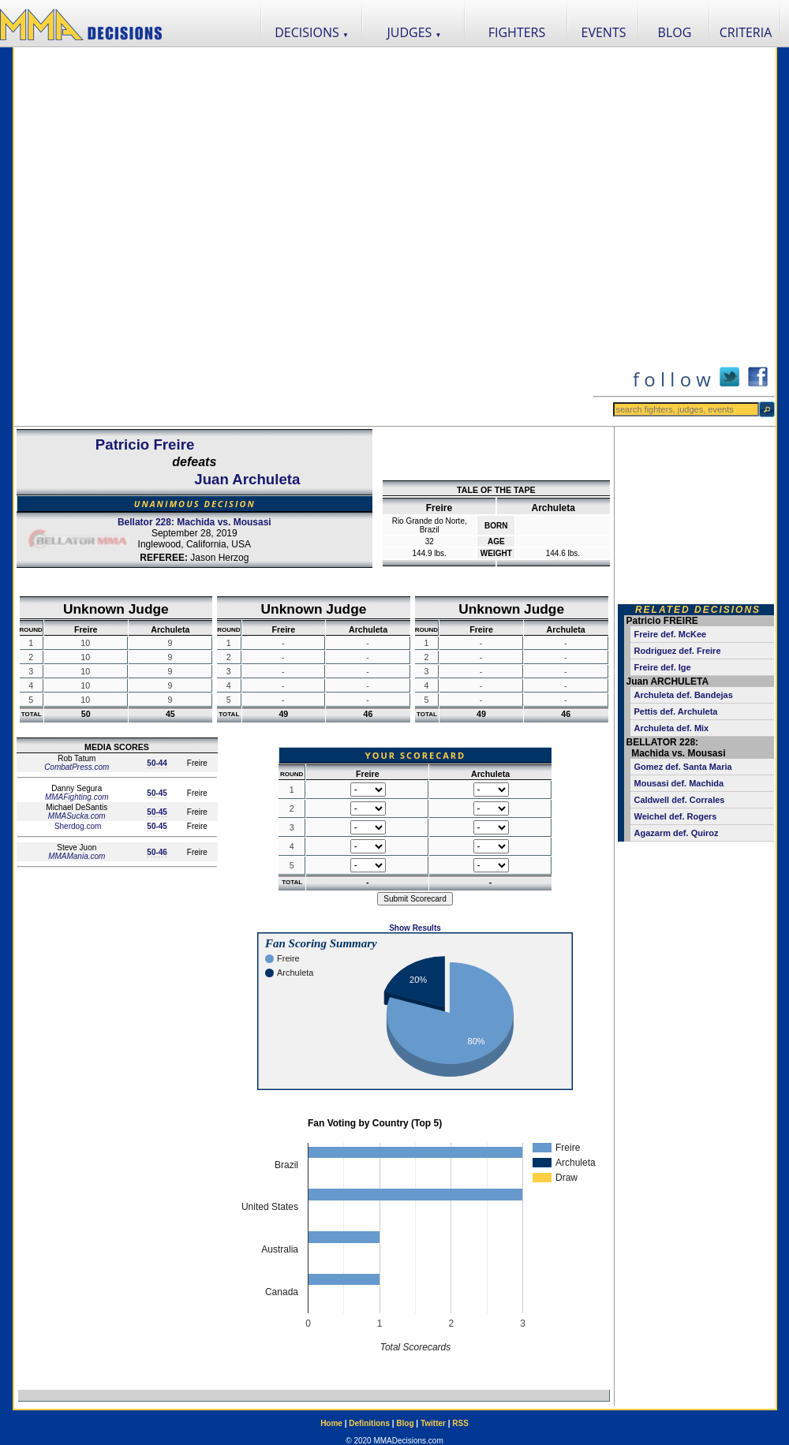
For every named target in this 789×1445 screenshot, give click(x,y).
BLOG (675, 32)
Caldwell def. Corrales (679, 800)
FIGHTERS (517, 32)
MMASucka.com (77, 816)
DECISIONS (312, 32)
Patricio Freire (144, 444)
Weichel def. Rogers (675, 816)
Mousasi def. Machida (679, 783)
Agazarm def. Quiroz (676, 833)
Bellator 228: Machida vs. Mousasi (194, 522)
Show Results (415, 928)
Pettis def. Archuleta (676, 711)
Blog (404, 1423)
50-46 (157, 852)
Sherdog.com (76, 826)
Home (331, 1423)
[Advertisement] (201, 236)
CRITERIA (746, 32)
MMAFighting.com (77, 797)
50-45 (157, 793)
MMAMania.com (76, 856)
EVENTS (603, 32)
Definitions (369, 1423)
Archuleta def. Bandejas (683, 695)
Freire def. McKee (670, 634)
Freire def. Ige (662, 667)
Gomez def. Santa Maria (683, 766)
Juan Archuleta (247, 479)
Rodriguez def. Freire (677, 650)
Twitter (433, 1423)
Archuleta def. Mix (671, 728)
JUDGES (414, 32)
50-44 (157, 763)
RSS (460, 1423)
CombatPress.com (76, 767)
